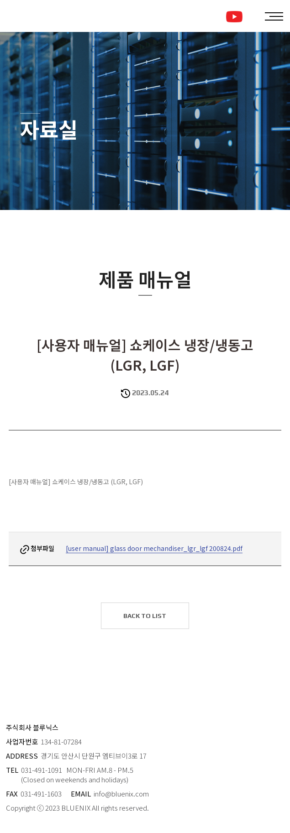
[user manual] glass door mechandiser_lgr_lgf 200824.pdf (154, 548)
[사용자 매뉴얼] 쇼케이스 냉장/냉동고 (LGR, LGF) (76, 481)
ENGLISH (250, 16)
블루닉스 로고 (46, 16)
